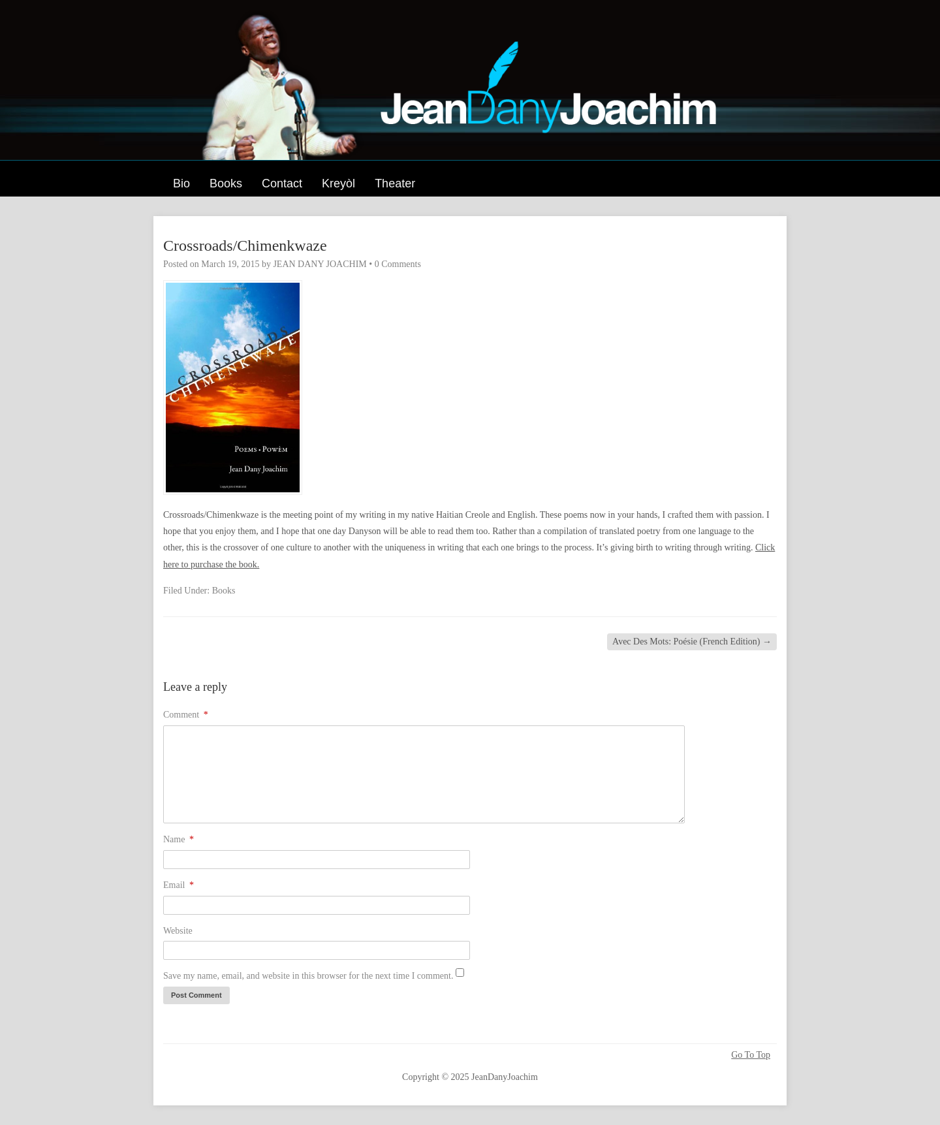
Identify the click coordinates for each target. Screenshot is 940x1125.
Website (178, 931)
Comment (185, 715)
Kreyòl (338, 183)
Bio (181, 183)
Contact (282, 183)
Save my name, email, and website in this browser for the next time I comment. (308, 976)
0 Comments (398, 264)
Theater (395, 183)
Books (226, 183)
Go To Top (750, 1055)
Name (178, 839)
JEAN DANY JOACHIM (319, 264)
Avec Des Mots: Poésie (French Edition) (692, 641)
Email (178, 885)
